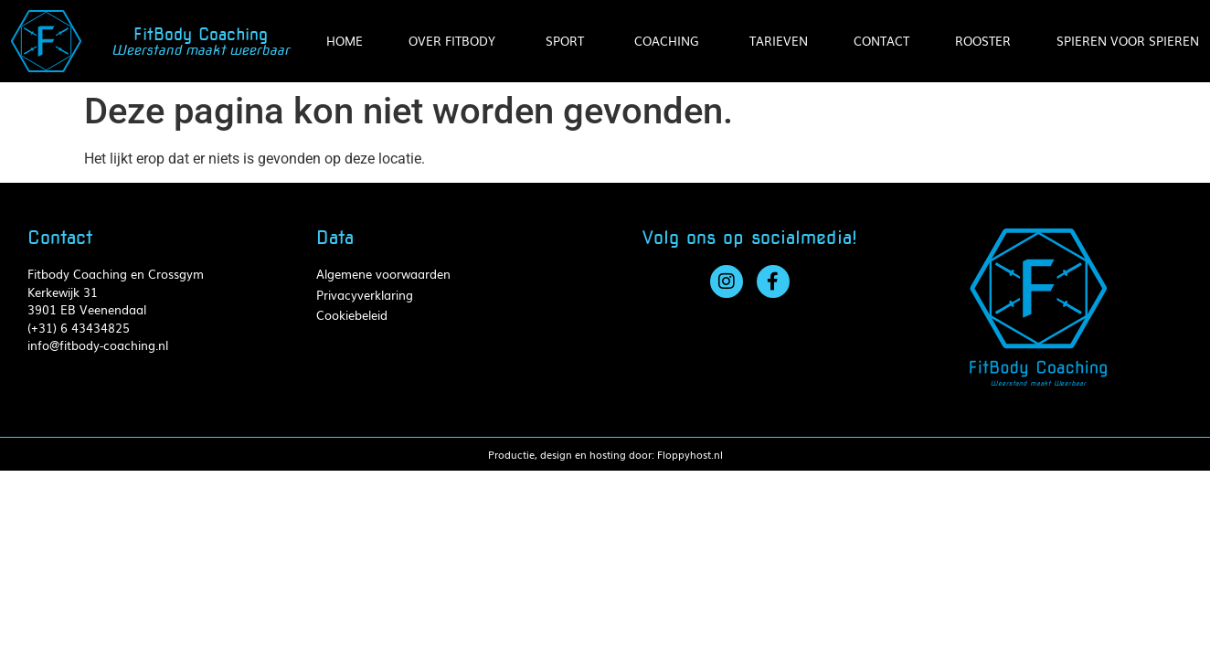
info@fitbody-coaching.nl (97, 345)
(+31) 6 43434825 (78, 327)
